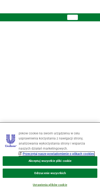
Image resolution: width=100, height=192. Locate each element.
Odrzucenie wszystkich (50, 173)
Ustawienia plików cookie (50, 185)
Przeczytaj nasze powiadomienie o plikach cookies (58, 154)
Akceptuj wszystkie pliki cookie (50, 161)
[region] (50, 157)
